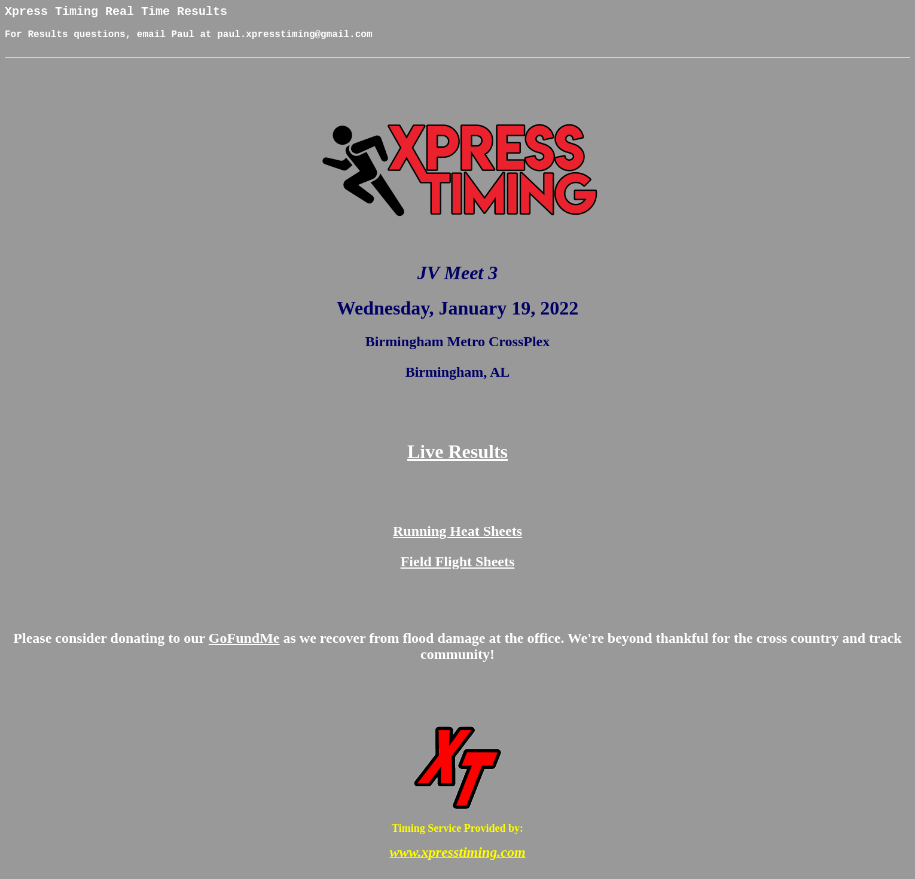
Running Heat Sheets (457, 540)
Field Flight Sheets (458, 570)
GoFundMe (244, 647)
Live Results (457, 460)
